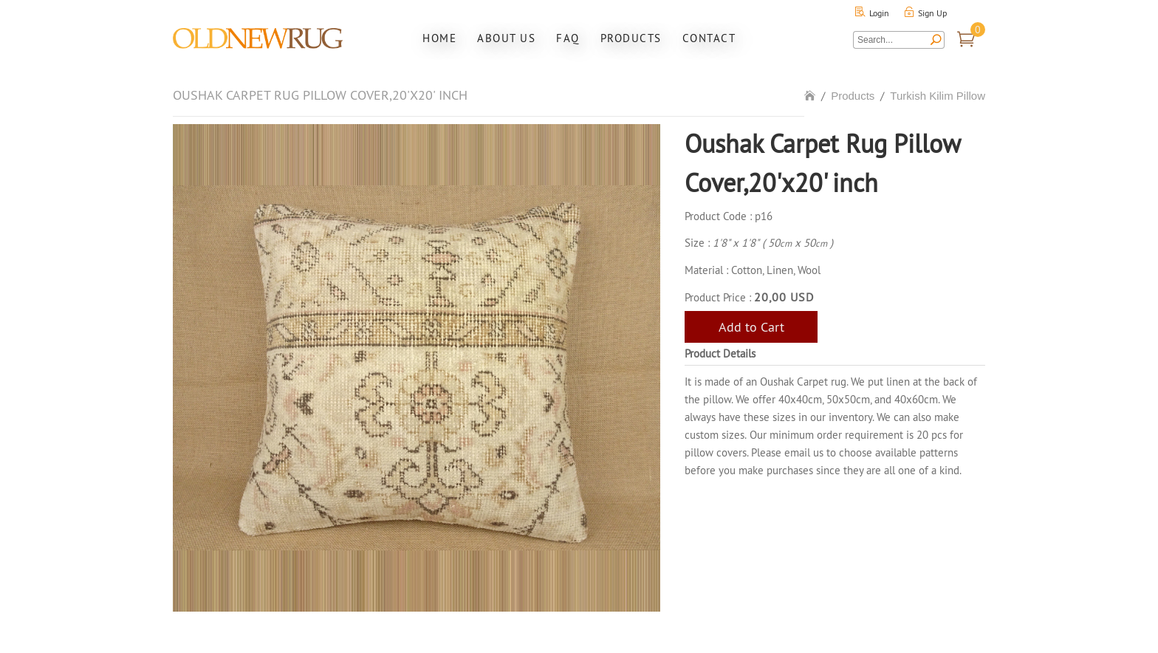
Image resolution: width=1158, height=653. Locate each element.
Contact (709, 38)
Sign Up (932, 12)
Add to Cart (751, 326)
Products (631, 38)
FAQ (568, 38)
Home (439, 38)
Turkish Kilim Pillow (937, 95)
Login (879, 12)
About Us (506, 38)
